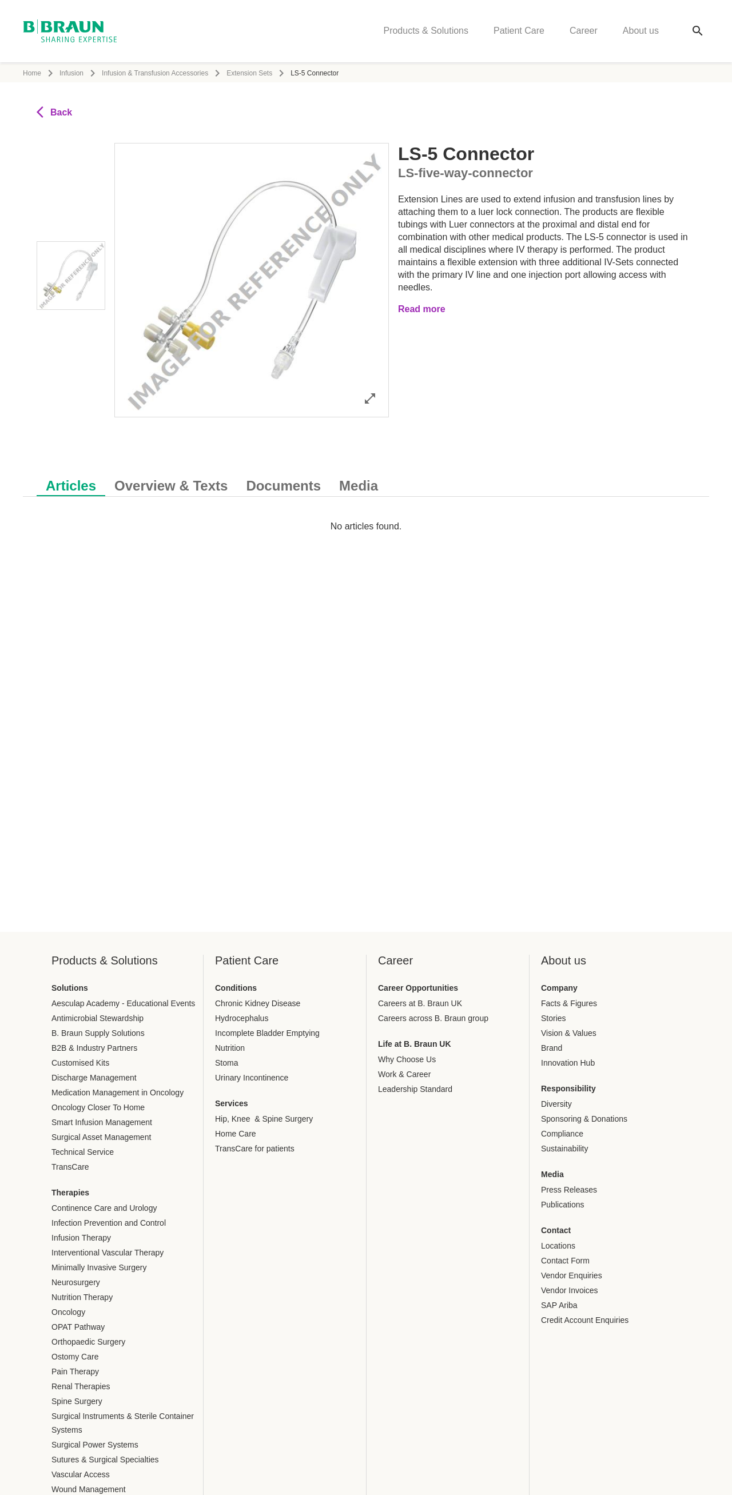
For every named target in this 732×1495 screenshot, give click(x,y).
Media (552, 1174)
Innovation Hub (568, 1062)
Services (231, 1103)
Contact (556, 1230)
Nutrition (230, 1048)
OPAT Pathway (78, 1326)
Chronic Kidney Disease (257, 1003)
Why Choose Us (407, 1059)
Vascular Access (80, 1474)
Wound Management (88, 1489)
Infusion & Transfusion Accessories (155, 73)
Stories (553, 1018)
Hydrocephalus (241, 1018)
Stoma (226, 1062)
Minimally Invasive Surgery (99, 1267)
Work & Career (404, 1074)
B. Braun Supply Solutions (98, 1033)
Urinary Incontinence (251, 1077)
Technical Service (82, 1152)
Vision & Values (568, 1033)
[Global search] (697, 32)
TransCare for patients (255, 1148)
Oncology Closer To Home (98, 1107)
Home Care (235, 1133)
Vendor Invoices (569, 1290)
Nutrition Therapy (82, 1297)
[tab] (71, 483)
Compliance (562, 1133)
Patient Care (519, 32)
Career (584, 32)
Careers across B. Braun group (433, 1018)
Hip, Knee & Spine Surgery (264, 1118)
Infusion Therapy (81, 1237)
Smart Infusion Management (101, 1122)
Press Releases (569, 1189)
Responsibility (568, 1088)
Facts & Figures (569, 1003)
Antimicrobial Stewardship (97, 1018)
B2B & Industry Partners (94, 1048)
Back (54, 112)
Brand (551, 1048)
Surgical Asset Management (101, 1137)
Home (32, 73)
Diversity (556, 1104)
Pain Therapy (75, 1371)
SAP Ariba (559, 1305)
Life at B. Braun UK (414, 1044)
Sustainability (564, 1148)
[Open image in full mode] (370, 398)
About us (641, 32)
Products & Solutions (425, 32)
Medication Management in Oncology (117, 1092)
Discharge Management (94, 1077)
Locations (558, 1245)
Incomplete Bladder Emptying (267, 1033)
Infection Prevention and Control (108, 1222)
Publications (562, 1204)
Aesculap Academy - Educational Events (123, 1003)
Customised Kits (80, 1062)
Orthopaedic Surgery (88, 1341)
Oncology (68, 1312)
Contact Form (565, 1260)
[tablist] (366, 480)
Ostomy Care (74, 1356)
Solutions (69, 987)
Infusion (71, 73)
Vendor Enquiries (571, 1275)
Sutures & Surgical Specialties (105, 1459)
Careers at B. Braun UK (420, 1003)
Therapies (70, 1192)
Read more (421, 309)
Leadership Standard (415, 1089)
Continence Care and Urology (104, 1208)
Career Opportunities (418, 987)
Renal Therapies (80, 1386)
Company (559, 987)
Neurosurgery (75, 1282)
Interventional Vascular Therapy (107, 1252)
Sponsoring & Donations (584, 1118)
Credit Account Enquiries (584, 1320)
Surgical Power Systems (94, 1444)
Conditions (236, 987)
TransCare (70, 1166)
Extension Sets (249, 73)
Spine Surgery (76, 1401)
